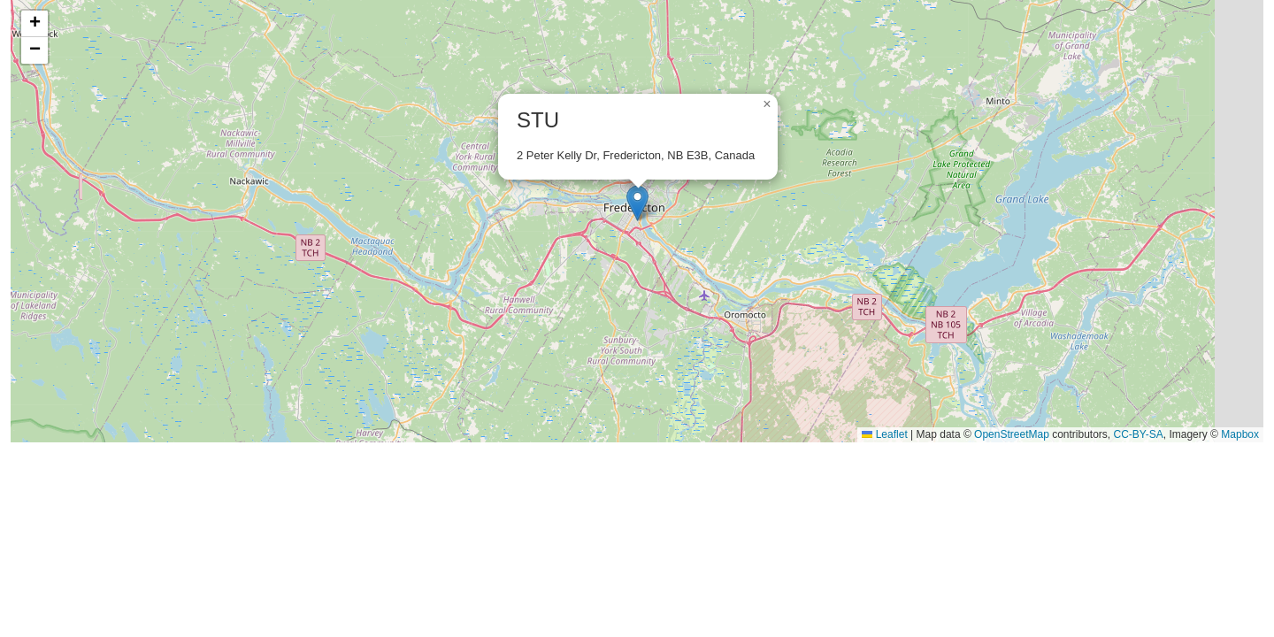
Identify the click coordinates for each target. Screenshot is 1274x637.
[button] (637, 203)
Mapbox (1240, 434)
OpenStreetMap (1011, 434)
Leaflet (884, 434)
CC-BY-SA (1138, 434)
